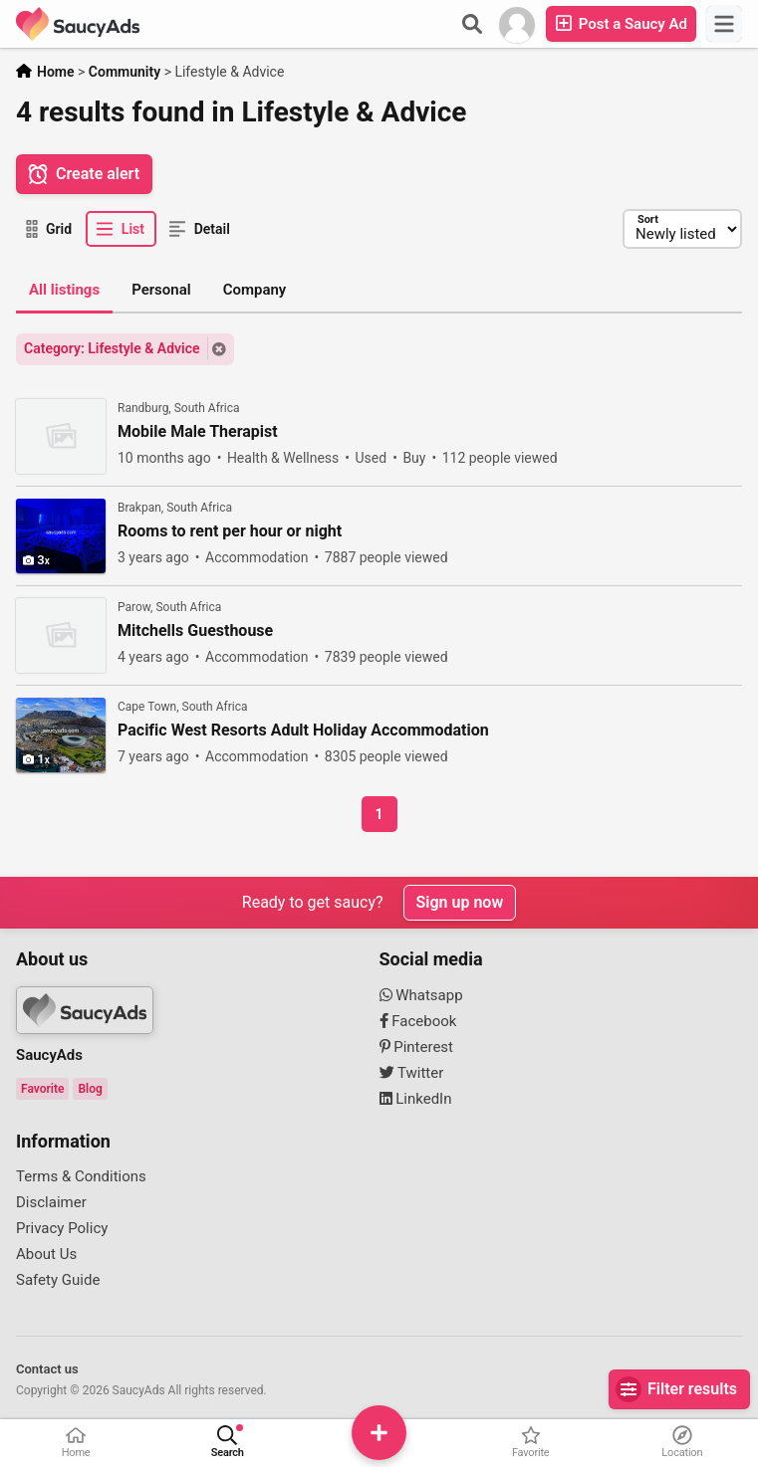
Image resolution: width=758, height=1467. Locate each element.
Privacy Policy (62, 1228)
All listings (64, 290)
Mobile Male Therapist (198, 432)
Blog (90, 1089)
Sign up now (460, 902)
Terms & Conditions (81, 1176)
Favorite (42, 1089)
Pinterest (416, 1047)
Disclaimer (51, 1202)
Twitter (411, 1073)
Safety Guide (58, 1280)
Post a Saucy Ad (621, 23)
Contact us (47, 1369)
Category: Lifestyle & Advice (112, 348)
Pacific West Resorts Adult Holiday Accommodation (303, 730)
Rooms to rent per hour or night (230, 531)
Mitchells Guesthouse (195, 631)
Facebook (418, 1021)
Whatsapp (421, 995)
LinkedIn (415, 1099)
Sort (646, 219)
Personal (161, 290)
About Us (46, 1254)
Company (255, 290)
